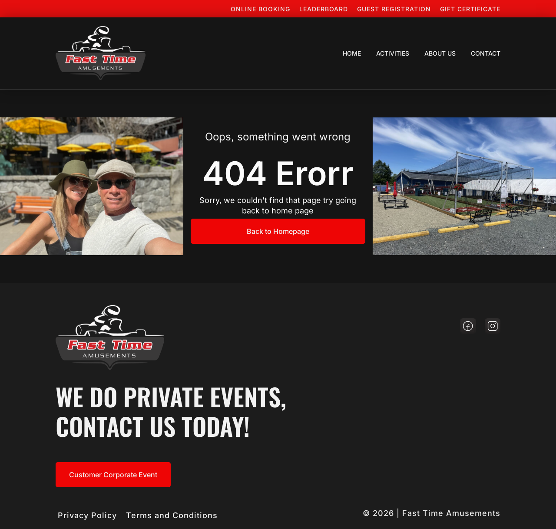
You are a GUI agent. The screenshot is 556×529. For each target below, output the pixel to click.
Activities (392, 53)
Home (352, 53)
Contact (485, 53)
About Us (440, 53)
